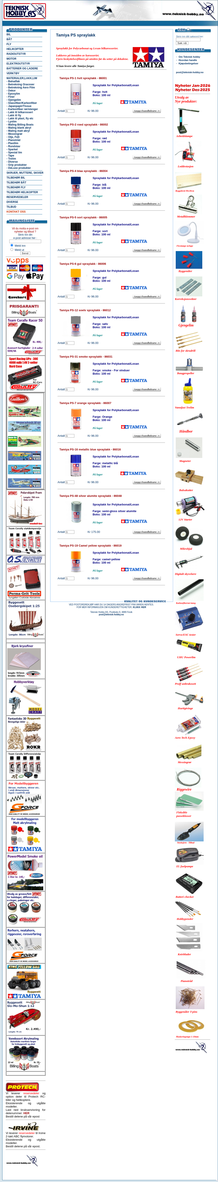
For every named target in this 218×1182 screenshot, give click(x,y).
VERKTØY (12, 73)
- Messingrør (14, 133)
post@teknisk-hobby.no (189, 72)
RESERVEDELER (17, 197)
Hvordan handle (188, 60)
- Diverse (12, 161)
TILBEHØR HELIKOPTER (22, 192)
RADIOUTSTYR (16, 53)
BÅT (9, 39)
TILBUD (11, 206)
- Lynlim (11, 121)
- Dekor (10, 90)
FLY (8, 44)
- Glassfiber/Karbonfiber (21, 103)
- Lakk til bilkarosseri (19, 112)
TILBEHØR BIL (15, 177)
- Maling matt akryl (18, 130)
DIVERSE (12, 202)
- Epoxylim (13, 93)
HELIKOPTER (14, 49)
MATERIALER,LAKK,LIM (21, 78)
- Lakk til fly (13, 115)
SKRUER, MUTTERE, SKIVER (24, 172)
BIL (8, 34)
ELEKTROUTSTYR (18, 63)
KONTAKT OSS (15, 211)
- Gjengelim (13, 99)
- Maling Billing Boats (19, 124)
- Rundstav (13, 146)
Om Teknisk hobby (189, 56)
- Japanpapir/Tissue (18, 106)
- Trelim (11, 158)
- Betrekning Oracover (20, 84)
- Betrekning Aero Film (20, 87)
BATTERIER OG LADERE (22, 68)
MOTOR (11, 58)
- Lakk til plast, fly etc (19, 118)
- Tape (10, 155)
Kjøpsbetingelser (188, 63)
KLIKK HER (139, 607)
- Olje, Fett (12, 137)
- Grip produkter (16, 164)
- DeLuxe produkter (18, 168)
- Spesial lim (14, 152)
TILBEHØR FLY (15, 187)
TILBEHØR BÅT (16, 182)
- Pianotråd (13, 140)
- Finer (10, 96)
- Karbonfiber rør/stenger (22, 109)
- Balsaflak (13, 81)
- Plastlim (12, 143)
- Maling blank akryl (18, 127)
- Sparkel (12, 149)
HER (26, 1113)
